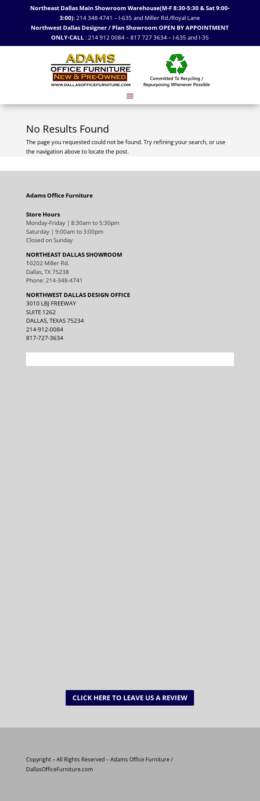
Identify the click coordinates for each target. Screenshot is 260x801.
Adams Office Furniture (59, 195)
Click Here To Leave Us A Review (129, 697)
